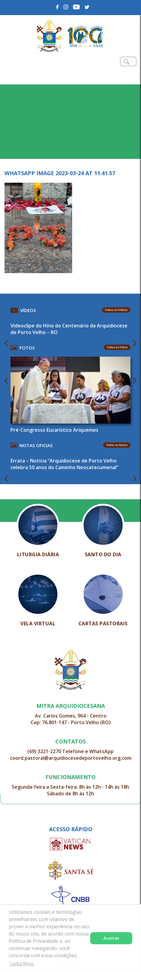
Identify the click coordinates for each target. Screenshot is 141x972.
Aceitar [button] (111, 938)
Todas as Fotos (117, 347)
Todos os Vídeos (116, 310)
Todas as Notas (116, 445)
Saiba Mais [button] (22, 963)
